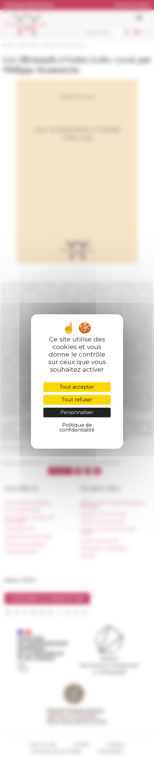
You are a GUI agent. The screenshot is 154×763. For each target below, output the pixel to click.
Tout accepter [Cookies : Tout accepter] (76, 387)
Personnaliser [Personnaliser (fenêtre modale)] (76, 412)
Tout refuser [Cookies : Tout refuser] (77, 400)
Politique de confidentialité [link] (77, 427)
